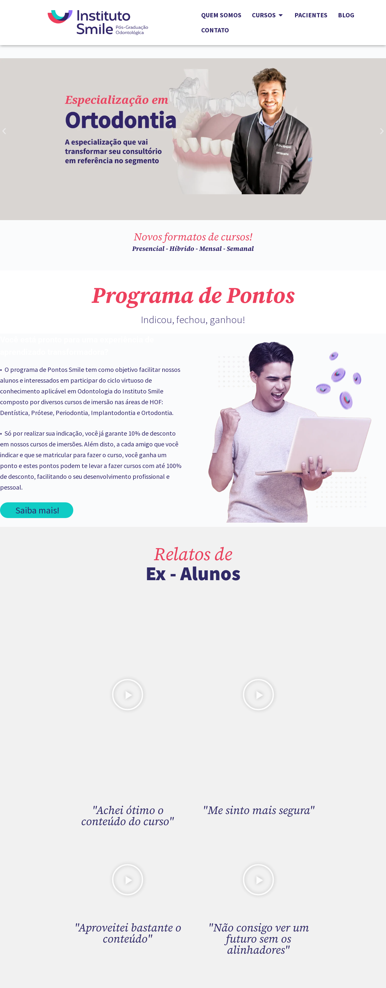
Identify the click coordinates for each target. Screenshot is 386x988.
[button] (4, 131)
